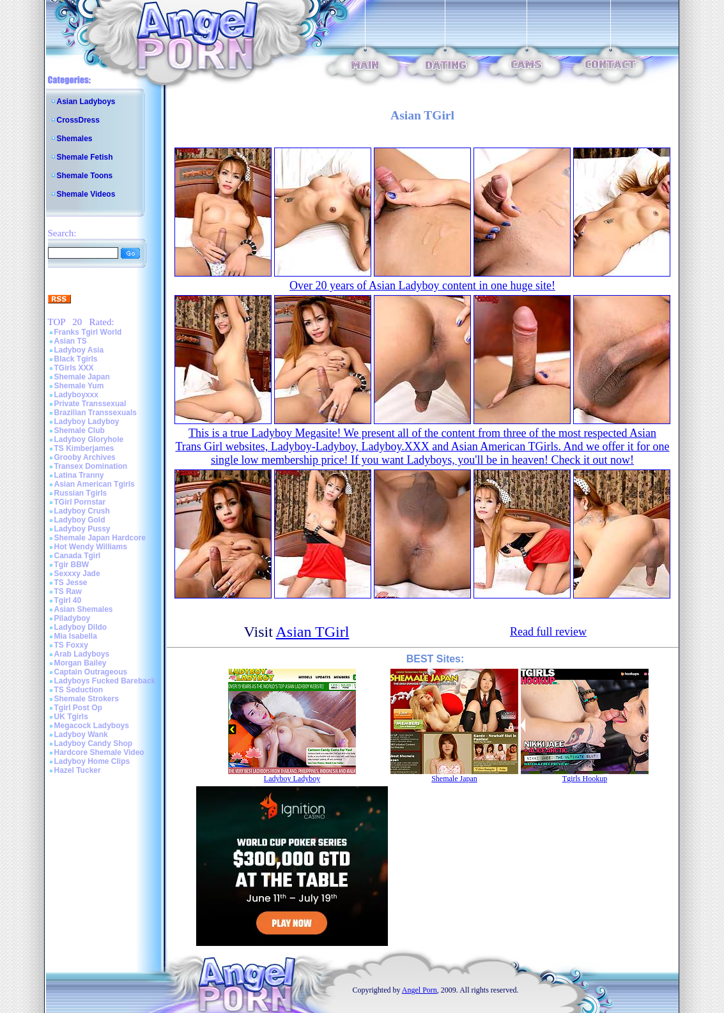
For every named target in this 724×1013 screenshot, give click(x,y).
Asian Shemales (83, 609)
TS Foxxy (71, 645)
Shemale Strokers (86, 698)
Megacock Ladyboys (91, 725)
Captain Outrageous (91, 671)
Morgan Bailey (80, 663)
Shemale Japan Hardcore (100, 537)
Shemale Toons (85, 175)
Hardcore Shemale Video (99, 752)
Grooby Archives (85, 457)
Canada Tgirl (77, 555)
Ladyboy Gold (79, 519)
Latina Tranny (79, 475)
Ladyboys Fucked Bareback (105, 680)
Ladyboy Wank (81, 734)
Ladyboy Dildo (80, 627)
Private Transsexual (90, 403)
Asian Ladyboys (86, 101)
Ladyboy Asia (79, 350)
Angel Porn (419, 990)
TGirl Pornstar (80, 502)
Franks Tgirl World (88, 332)
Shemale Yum (79, 385)
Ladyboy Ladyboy (86, 421)
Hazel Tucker (77, 770)
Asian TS (70, 341)
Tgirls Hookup (584, 778)
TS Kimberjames (84, 448)
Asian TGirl (313, 631)
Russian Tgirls (80, 493)
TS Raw (68, 591)
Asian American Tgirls (94, 484)
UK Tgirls (71, 716)
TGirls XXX (74, 367)
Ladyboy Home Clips (92, 761)
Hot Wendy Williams (90, 546)
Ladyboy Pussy (82, 528)
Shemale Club (79, 430)
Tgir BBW (71, 564)
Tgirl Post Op (78, 707)
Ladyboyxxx (76, 394)
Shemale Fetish (85, 157)
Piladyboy (72, 618)
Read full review (548, 631)
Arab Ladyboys (82, 654)
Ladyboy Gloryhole (89, 439)
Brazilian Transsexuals (95, 412)
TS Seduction (79, 689)
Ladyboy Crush (82, 510)
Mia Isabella (75, 636)
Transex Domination (91, 466)
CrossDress (78, 120)
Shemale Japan (82, 376)
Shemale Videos (86, 194)
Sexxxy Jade (77, 573)
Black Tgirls (76, 358)
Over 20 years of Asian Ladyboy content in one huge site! (422, 285)
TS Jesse (71, 582)
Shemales (75, 138)
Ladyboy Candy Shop (93, 743)
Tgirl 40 (68, 600)
